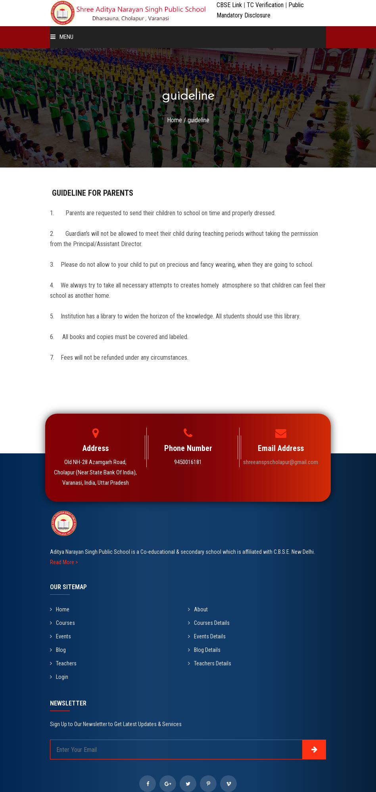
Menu (61, 36)
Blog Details (204, 650)
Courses (62, 623)
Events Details (207, 636)
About (198, 609)
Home (174, 120)
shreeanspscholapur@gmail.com (280, 462)
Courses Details (209, 623)
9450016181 (188, 462)
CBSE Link (230, 5)
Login (59, 677)
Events (60, 636)
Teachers (63, 663)
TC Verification (266, 5)
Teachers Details (209, 663)
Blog (58, 650)
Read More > (64, 562)
